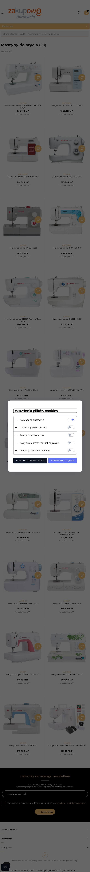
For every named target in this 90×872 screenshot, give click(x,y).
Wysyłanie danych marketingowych (39, 443)
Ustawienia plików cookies (35, 411)
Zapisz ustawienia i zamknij (30, 460)
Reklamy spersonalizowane (35, 450)
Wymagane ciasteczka (32, 420)
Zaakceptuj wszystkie (62, 460)
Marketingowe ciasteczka (34, 427)
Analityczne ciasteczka (32, 435)
